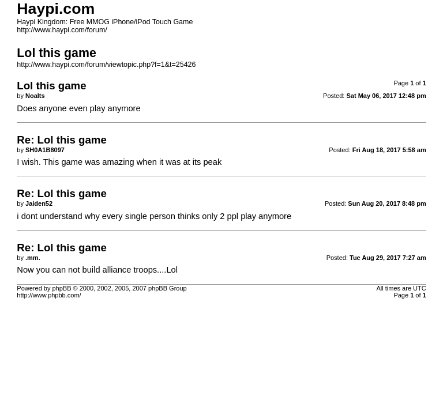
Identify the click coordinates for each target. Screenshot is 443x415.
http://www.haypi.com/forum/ (62, 30)
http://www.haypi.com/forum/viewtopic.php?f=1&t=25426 (106, 65)
